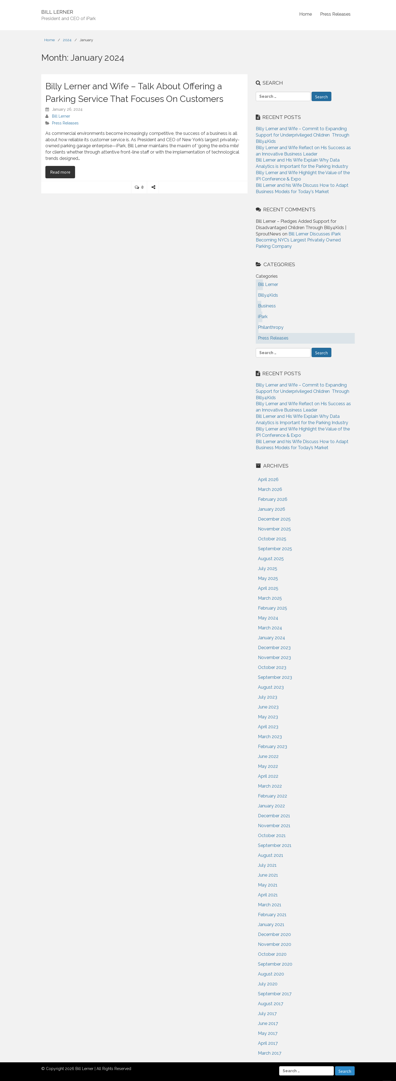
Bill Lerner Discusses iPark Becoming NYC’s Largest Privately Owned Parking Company (298, 240)
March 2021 (269, 904)
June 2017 (268, 1023)
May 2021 (267, 885)
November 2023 (274, 657)
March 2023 (270, 736)
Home (305, 14)
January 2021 (271, 924)
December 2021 (274, 815)
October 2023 (272, 667)
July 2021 (267, 865)
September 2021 (275, 845)
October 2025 (272, 538)
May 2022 (268, 766)
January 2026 (271, 509)
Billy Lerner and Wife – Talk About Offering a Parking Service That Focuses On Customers (134, 92)
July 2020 (267, 983)
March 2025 (270, 598)
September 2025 (275, 548)
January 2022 (271, 805)
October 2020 (272, 954)
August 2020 (271, 974)
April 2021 (268, 894)
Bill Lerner (61, 116)
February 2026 (272, 499)
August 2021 (270, 855)
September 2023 (275, 677)
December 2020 (274, 934)
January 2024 (271, 637)
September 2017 (275, 993)
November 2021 (274, 825)
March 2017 (269, 1053)
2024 (67, 40)
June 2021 (268, 875)
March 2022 (270, 786)
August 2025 (271, 558)
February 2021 (272, 914)
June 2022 (268, 756)
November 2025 (274, 529)
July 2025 (267, 568)
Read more (62, 172)
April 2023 (268, 726)
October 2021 (272, 835)
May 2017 (267, 1033)
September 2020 (275, 964)
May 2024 (268, 618)
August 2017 (270, 1003)
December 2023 (274, 647)
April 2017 (268, 1043)
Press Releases (335, 14)
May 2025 (268, 578)
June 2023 (268, 707)
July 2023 (267, 697)
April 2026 (268, 479)
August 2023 (271, 687)
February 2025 (272, 608)
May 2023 (268, 716)
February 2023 (272, 746)
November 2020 (274, 944)
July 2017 (267, 1013)
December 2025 (274, 519)
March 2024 (270, 627)
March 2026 (270, 489)
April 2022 (268, 776)
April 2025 (268, 588)
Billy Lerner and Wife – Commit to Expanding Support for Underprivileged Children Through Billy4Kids (302, 135)
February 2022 (272, 796)
